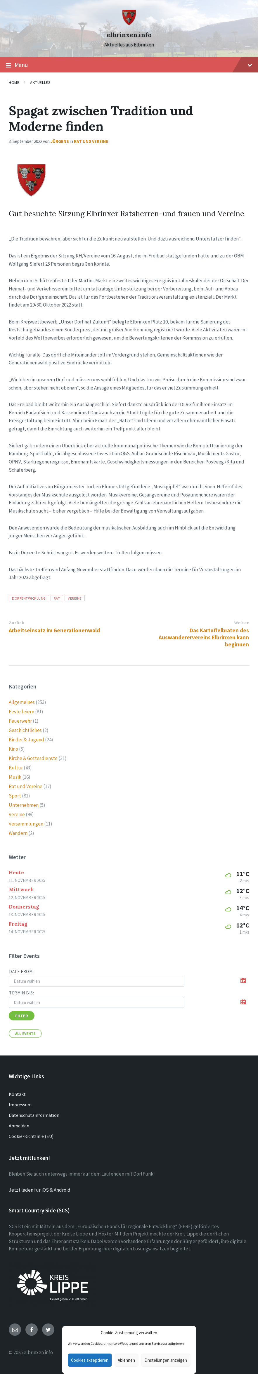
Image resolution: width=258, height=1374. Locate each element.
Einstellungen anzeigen (165, 1360)
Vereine (17, 814)
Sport (15, 795)
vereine (75, 598)
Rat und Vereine (91, 141)
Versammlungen (26, 824)
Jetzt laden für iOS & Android (39, 1190)
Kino (13, 749)
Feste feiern (21, 711)
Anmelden (19, 1126)
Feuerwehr (20, 721)
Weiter (241, 622)
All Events (25, 1033)
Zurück (16, 622)
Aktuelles (40, 82)
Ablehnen (126, 1360)
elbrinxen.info (129, 35)
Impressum (20, 1104)
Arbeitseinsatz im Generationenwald (54, 630)
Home (14, 82)
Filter (21, 1015)
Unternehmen (24, 805)
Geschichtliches (25, 730)
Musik (15, 777)
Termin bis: (21, 993)
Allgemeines (22, 702)
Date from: (21, 971)
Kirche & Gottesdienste (33, 758)
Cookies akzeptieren (89, 1360)
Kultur (16, 767)
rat (57, 598)
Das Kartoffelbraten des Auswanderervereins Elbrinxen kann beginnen (204, 637)
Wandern (18, 833)
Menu (129, 65)
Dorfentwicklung (29, 598)
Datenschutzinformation (34, 1115)
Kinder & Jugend (26, 739)
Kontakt (17, 1094)
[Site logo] (129, 24)
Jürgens (60, 141)
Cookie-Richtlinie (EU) (31, 1136)
